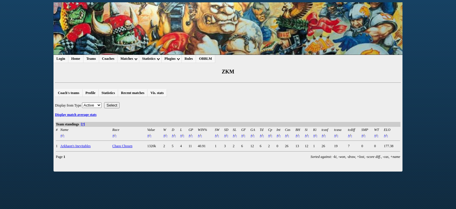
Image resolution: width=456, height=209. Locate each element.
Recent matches (132, 93)
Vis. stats (157, 93)
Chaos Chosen (122, 146)
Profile (90, 93)
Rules (189, 59)
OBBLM (205, 59)
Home (75, 59)
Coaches (108, 59)
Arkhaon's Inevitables (75, 146)
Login (60, 59)
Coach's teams (68, 93)
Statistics (108, 93)
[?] (83, 124)
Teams (91, 59)
